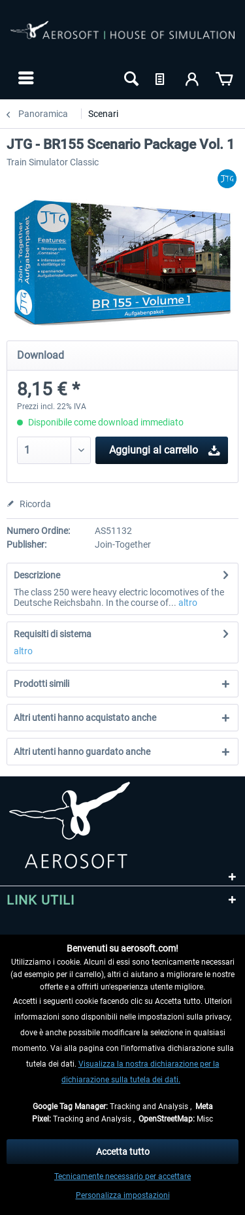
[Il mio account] (193, 78)
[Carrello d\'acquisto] (224, 78)
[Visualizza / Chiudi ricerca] (130, 78)
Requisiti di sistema (52, 634)
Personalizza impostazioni (123, 1195)
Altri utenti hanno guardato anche (82, 751)
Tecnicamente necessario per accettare (122, 1176)
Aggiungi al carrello (164, 448)
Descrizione (37, 575)
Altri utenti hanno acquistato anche (85, 717)
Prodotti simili (41, 683)
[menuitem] (24, 78)
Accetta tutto (123, 1151)
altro (186, 602)
